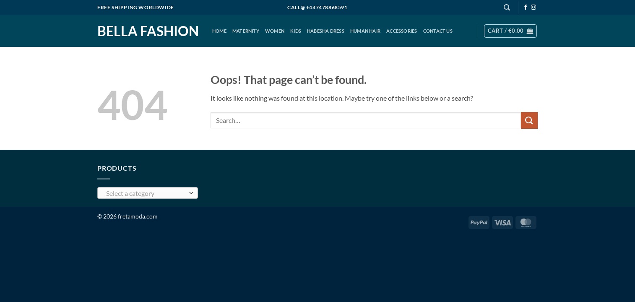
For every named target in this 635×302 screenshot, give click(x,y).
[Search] (507, 7)
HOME (219, 31)
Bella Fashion (148, 31)
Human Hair (365, 31)
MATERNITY (245, 31)
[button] (510, 31)
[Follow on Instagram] (533, 7)
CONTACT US (438, 31)
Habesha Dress (325, 31)
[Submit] (529, 120)
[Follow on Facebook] (525, 7)
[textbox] (146, 193)
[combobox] (147, 193)
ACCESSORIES (401, 31)
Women (274, 31)
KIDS (295, 31)
